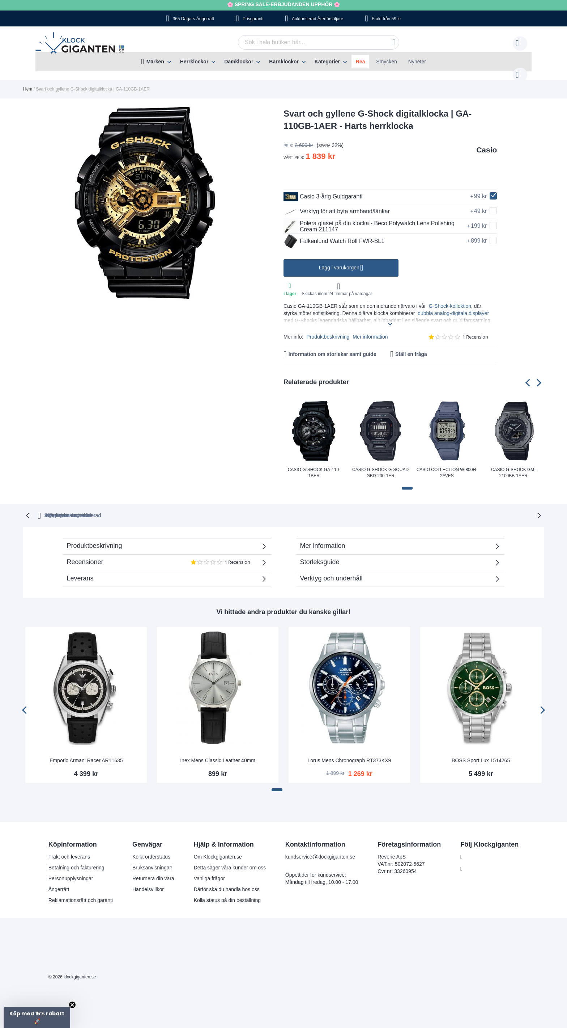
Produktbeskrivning (327, 329)
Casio (486, 142)
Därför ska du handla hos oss (227, 881)
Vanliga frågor (209, 870)
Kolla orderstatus (151, 849)
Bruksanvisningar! (152, 860)
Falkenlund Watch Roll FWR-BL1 (334, 234)
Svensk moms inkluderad (312, 507)
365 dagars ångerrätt (181, 507)
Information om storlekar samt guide (332, 347)
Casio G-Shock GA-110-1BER (314, 465)
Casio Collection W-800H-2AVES (447, 465)
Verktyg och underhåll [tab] (331, 570)
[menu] (283, 61)
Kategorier (327, 61)
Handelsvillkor (148, 881)
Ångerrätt (58, 881)
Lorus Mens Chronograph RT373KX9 (349, 752)
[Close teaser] (72, 1004)
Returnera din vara (153, 870)
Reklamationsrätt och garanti (80, 892)
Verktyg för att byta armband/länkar (337, 204)
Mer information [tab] (322, 537)
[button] (407, 480)
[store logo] (81, 43)
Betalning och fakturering (76, 860)
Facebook (477, 849)
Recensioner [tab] (163, 556)
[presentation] (529, 375)
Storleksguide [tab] (320, 554)
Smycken (386, 61)
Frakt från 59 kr (386, 18)
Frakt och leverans (69, 849)
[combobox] (307, 42)
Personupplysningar (70, 870)
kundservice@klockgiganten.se (320, 849)
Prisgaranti (253, 18)
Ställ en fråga (411, 347)
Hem (27, 81)
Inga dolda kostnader (392, 507)
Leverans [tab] (80, 570)
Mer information (370, 329)
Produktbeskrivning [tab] (94, 537)
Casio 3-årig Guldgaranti (323, 189)
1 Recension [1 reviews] (475, 330)
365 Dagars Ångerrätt (193, 18)
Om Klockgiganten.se (218, 849)
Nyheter (417, 61)
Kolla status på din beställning (227, 892)
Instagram (477, 861)
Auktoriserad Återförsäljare (317, 18)
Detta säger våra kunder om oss (230, 860)
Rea (360, 61)
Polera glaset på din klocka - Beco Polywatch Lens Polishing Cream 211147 (369, 219)
